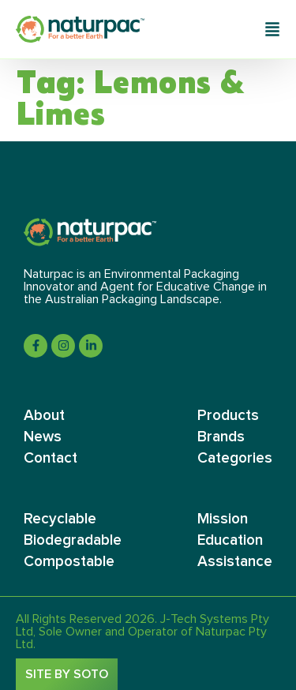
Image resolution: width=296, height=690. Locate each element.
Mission (222, 519)
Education (230, 540)
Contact (50, 458)
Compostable (69, 561)
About (44, 415)
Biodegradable (73, 540)
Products (228, 415)
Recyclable (60, 519)
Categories (234, 458)
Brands (221, 436)
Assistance (234, 561)
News (43, 436)
